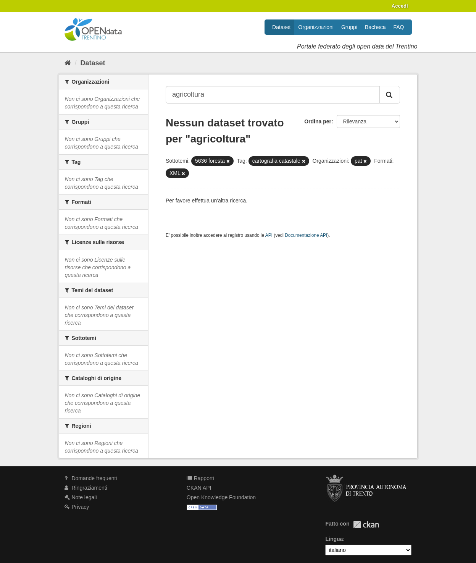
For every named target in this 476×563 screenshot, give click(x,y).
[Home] (68, 63)
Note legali (81, 497)
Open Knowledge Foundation (221, 497)
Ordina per (317, 121)
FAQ (398, 27)
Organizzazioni (316, 27)
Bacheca (375, 27)
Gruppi (349, 27)
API (269, 235)
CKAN (366, 525)
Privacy (77, 507)
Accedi (400, 6)
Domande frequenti (91, 478)
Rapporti (200, 478)
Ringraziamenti (86, 488)
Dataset (281, 27)
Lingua (334, 539)
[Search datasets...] (273, 95)
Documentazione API (306, 235)
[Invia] (389, 95)
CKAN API (199, 488)
